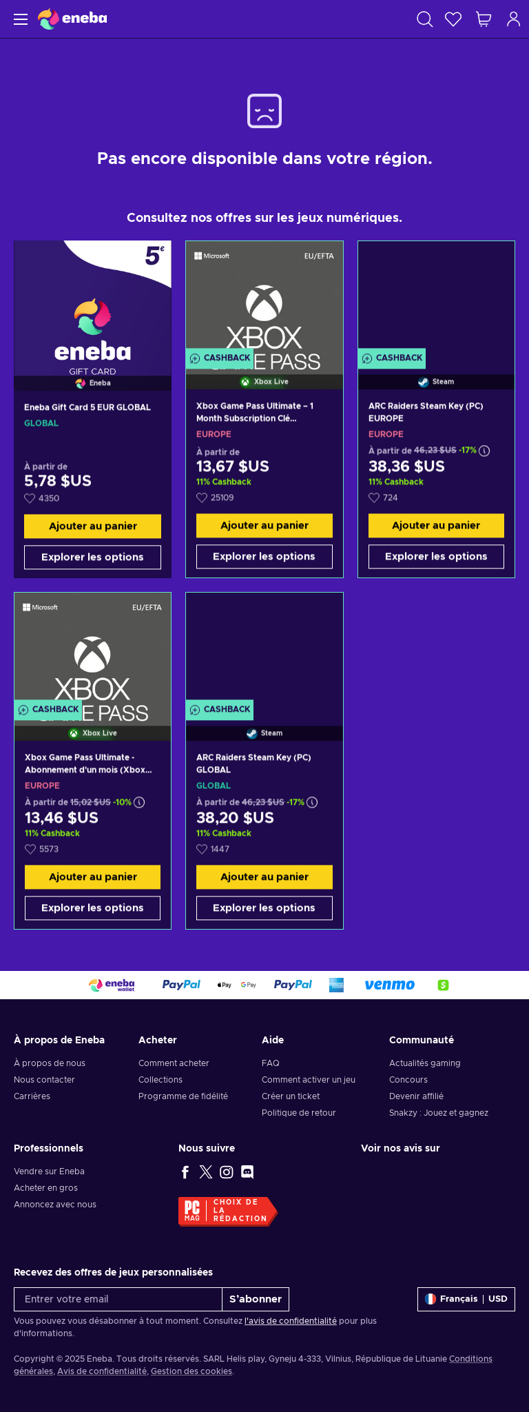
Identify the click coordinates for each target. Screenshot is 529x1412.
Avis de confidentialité (102, 1371)
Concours (408, 1080)
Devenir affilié (416, 1096)
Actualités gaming (425, 1063)
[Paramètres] (466, 1299)
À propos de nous (49, 1063)
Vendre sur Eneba (49, 1171)
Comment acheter (173, 1063)
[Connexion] (514, 19)
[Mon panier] (483, 19)
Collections (160, 1080)
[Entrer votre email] (118, 1299)
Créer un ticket (291, 1096)
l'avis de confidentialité (291, 1321)
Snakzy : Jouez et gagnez (438, 1113)
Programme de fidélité (183, 1096)
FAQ (271, 1063)
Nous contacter (44, 1080)
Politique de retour (299, 1113)
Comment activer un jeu (308, 1080)
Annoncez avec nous (55, 1204)
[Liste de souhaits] (453, 19)
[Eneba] (72, 19)
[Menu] (19, 19)
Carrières (32, 1096)
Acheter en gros (46, 1188)
